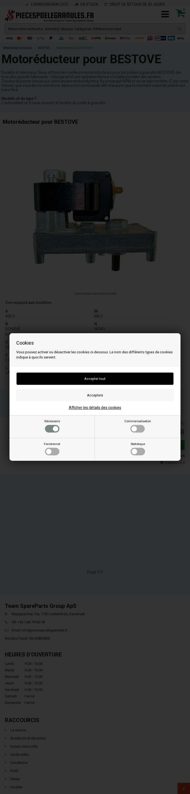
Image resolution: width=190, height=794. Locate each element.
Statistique (138, 448)
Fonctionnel (52, 448)
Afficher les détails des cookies (95, 407)
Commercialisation (137, 426)
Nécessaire (52, 426)
